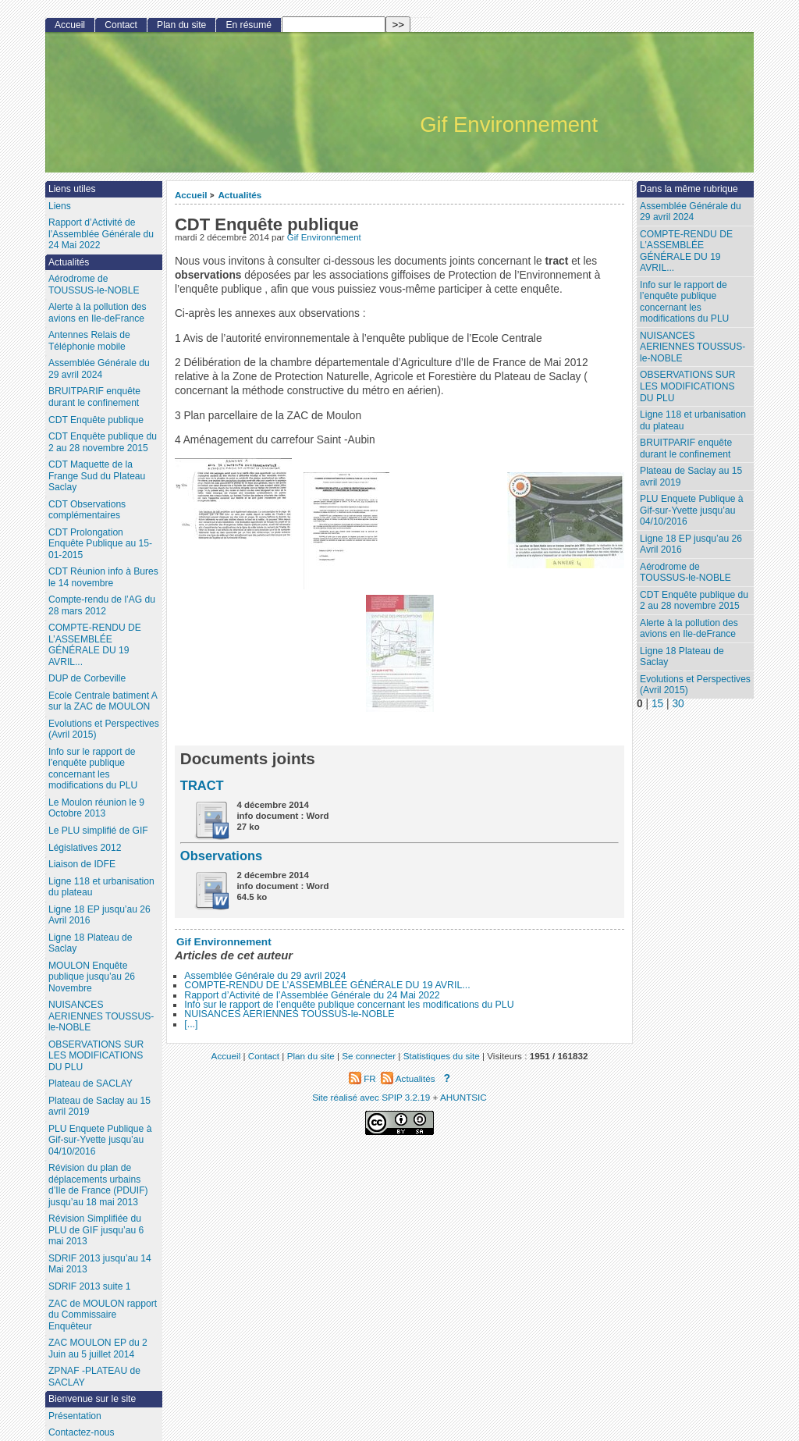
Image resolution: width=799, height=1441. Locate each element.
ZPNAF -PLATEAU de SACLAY (94, 1376)
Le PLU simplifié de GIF (98, 830)
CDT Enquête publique (96, 420)
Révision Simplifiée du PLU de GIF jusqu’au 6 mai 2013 (96, 1230)
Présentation (74, 1416)
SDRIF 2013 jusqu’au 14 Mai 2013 (99, 1264)
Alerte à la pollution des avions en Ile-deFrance (689, 628)
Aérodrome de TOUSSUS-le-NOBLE (685, 572)
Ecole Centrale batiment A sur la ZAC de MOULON (103, 701)
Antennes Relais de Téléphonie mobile (89, 340)
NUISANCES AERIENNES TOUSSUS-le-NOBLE (289, 1014)
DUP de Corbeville (87, 678)
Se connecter (369, 1056)
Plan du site (181, 25)
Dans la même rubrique (689, 188)
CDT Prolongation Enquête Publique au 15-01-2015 (100, 543)
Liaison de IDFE (81, 864)
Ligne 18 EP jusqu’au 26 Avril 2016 (691, 544)
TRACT (202, 785)
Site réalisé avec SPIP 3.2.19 (371, 1097)
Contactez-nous (81, 1432)
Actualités (239, 195)
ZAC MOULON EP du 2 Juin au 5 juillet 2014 (97, 1348)
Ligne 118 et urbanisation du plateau (693, 420)
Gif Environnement (324, 237)
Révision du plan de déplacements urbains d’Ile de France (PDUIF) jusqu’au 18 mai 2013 (98, 1185)
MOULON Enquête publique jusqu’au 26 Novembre (91, 977)
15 (657, 704)
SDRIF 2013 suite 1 (89, 1286)
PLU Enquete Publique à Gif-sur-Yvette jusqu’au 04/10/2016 (691, 510)
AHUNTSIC (463, 1097)
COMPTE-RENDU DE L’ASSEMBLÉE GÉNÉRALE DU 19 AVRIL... (327, 985)
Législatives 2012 (84, 847)
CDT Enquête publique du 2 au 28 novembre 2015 (694, 600)
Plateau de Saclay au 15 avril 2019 (691, 476)
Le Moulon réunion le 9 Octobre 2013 (96, 808)
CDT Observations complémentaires (87, 510)
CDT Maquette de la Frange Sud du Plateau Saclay (96, 476)
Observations (221, 856)
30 (678, 704)
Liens (59, 206)
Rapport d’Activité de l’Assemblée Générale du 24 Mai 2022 (311, 995)
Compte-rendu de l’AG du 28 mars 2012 (101, 605)
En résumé (248, 25)
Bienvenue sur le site (92, 1398)
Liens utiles (72, 188)
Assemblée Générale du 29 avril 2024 (265, 975)
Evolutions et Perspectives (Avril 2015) (695, 685)
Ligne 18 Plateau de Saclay (682, 657)
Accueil (191, 195)
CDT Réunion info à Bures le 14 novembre (103, 577)
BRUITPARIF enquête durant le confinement (686, 448)
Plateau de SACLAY (90, 1083)
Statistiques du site (441, 1056)
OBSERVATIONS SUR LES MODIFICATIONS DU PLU (687, 386)
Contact (121, 25)
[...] (190, 1024)
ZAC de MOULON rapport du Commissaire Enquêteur (102, 1315)
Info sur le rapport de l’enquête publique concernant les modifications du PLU (348, 1004)
